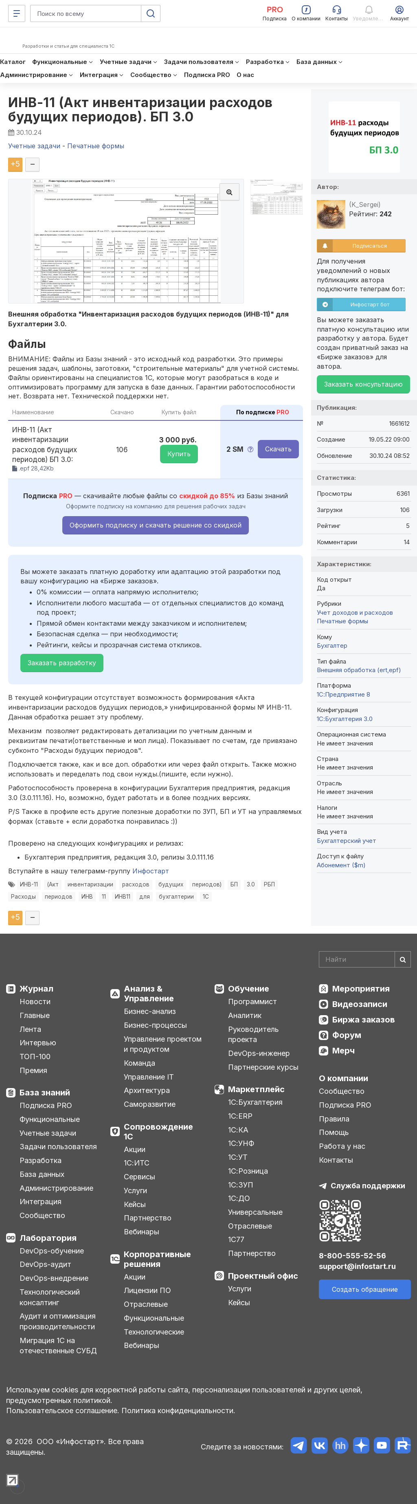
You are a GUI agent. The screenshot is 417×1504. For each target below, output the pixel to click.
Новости (35, 1001)
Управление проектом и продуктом (163, 1044)
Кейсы (135, 1204)
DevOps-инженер (259, 1053)
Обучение (248, 989)
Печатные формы (342, 621)
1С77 (236, 1239)
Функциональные (50, 1119)
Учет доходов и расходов (355, 612)
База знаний (45, 1092)
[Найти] (403, 959)
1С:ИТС (136, 1163)
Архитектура (147, 1090)
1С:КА (238, 1130)
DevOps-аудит (45, 1264)
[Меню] (16, 13)
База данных (42, 1174)
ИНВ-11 (29, 884)
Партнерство (147, 1218)
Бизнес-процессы (155, 1025)
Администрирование (56, 1188)
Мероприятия (361, 989)
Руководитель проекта (253, 1034)
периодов (58, 896)
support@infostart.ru (357, 1266)
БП (234, 884)
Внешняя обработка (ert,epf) (359, 670)
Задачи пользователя (58, 1146)
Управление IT (149, 1077)
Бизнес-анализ (150, 1011)
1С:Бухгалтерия (255, 1102)
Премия (33, 1070)
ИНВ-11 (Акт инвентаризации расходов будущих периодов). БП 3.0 (140, 110)
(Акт (53, 884)
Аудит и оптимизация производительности (58, 1321)
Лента (30, 1029)
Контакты (336, 1160)
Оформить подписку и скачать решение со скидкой (155, 525)
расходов (135, 884)
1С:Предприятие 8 (343, 694)
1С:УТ (238, 1157)
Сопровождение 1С (158, 1131)
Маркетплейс (256, 1089)
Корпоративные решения (157, 1259)
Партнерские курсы (263, 1067)
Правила (334, 1119)
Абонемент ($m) (341, 865)
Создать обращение (365, 1289)
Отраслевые (146, 1304)
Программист (252, 1001)
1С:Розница (248, 1171)
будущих (170, 884)
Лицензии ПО (147, 1290)
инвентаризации (90, 884)
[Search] (365, 959)
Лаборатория (48, 1238)
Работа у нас (342, 1146)
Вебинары (141, 1231)
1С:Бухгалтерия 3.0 (345, 719)
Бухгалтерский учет (346, 840)
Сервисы (139, 1176)
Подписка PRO (46, 1105)
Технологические (154, 1332)
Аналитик (244, 1015)
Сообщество (42, 1215)
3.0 (251, 884)
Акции (134, 1149)
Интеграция (40, 1201)
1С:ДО (239, 1198)
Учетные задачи (48, 1133)
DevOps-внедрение (54, 1278)
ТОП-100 (35, 1056)
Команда (139, 1063)
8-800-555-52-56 (352, 1255)
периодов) (207, 884)
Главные (35, 1015)
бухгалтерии (176, 896)
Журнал (36, 989)
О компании (343, 1078)
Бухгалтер (332, 645)
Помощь (334, 1132)
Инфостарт (150, 871)
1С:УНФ (241, 1143)
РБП (269, 884)
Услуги (135, 1190)
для (144, 896)
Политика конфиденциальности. (178, 1410)
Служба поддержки (368, 1185)
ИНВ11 (122, 896)
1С (206, 896)
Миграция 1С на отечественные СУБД (58, 1345)
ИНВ (87, 896)
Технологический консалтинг (50, 1297)
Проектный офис (263, 1276)
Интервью (38, 1042)
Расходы (23, 896)
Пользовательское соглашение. (62, 1410)
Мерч (343, 1050)
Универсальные (255, 1212)
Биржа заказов (363, 1020)
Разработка (40, 1160)
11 (104, 896)
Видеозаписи (359, 1004)
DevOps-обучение (52, 1251)
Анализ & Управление (149, 993)
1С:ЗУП (240, 1185)
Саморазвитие (150, 1104)
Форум (346, 1035)
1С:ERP (240, 1116)
